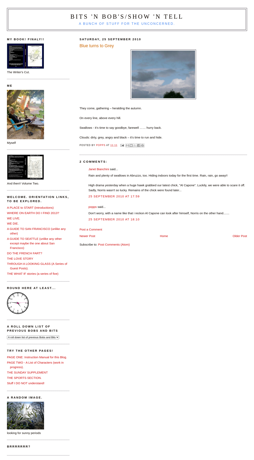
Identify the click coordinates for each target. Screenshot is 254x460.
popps (93, 206)
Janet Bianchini (99, 169)
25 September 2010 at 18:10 (114, 219)
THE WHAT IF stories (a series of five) (32, 273)
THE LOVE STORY (20, 258)
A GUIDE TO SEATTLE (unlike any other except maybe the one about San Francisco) (34, 243)
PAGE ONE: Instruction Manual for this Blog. (37, 357)
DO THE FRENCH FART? (24, 253)
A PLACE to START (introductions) (30, 207)
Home (164, 236)
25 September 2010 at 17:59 (114, 196)
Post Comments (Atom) (114, 244)
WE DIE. (13, 223)
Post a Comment (91, 229)
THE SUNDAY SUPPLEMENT (27, 372)
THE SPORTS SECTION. (24, 377)
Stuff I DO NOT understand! (25, 383)
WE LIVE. (13, 218)
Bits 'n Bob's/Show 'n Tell (127, 16)
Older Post (240, 236)
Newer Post (87, 236)
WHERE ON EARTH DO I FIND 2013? (33, 213)
